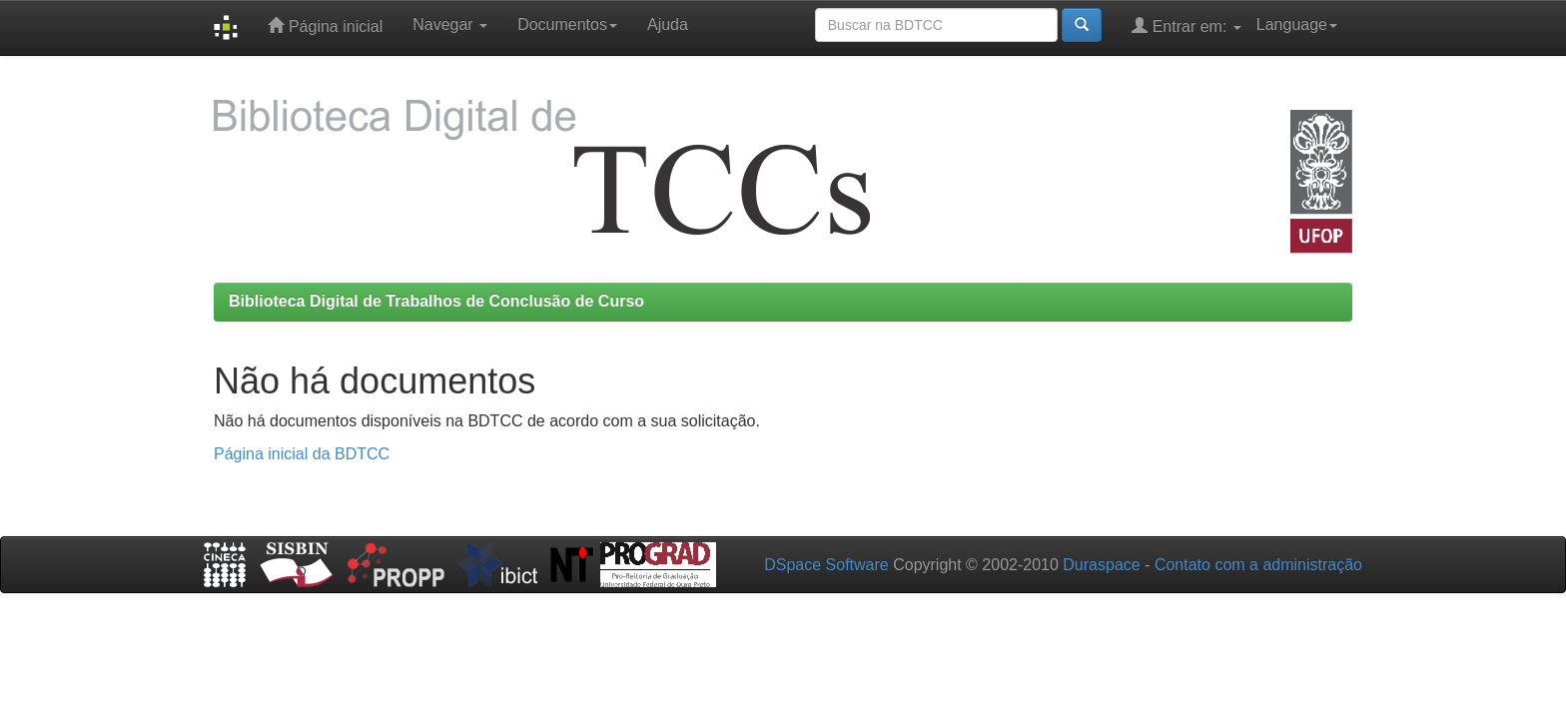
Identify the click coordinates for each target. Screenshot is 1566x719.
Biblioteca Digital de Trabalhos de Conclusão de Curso (436, 301)
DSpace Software (826, 564)
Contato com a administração (1258, 564)
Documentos (567, 24)
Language (1296, 24)
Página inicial (325, 25)
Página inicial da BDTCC (302, 453)
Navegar (449, 24)
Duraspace (1101, 564)
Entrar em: (1186, 25)
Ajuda (667, 24)
